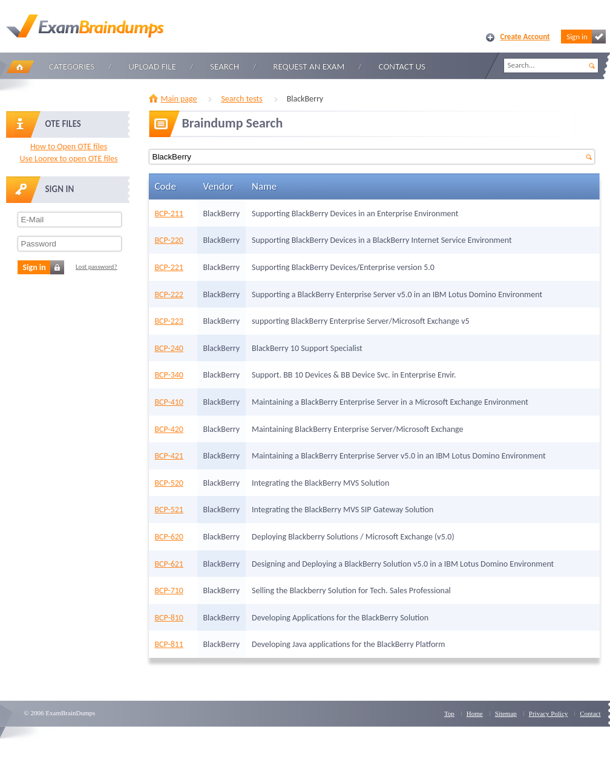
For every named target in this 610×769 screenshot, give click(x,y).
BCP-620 (169, 537)
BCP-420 (169, 429)
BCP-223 (169, 321)
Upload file (152, 66)
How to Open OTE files (68, 146)
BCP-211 (169, 213)
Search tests (241, 99)
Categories (71, 66)
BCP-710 (169, 590)
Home (20, 66)
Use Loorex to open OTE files (68, 158)
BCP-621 (169, 564)
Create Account (525, 36)
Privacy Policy (548, 713)
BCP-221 (169, 267)
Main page (179, 99)
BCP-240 (169, 348)
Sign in (585, 36)
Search (224, 66)
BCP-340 (169, 375)
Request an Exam (308, 66)
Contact (590, 713)
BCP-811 (169, 644)
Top (449, 713)
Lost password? (96, 267)
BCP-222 (169, 294)
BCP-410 (169, 402)
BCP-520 (169, 483)
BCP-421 (169, 456)
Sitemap (506, 713)
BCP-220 (169, 240)
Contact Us (402, 66)
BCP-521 (169, 509)
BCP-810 (169, 618)
